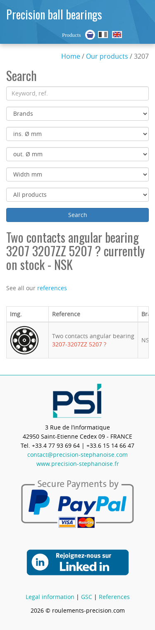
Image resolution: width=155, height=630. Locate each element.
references (52, 288)
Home (70, 56)
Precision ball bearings (54, 14)
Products (71, 35)
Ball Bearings (117, 34)
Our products (107, 56)
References (114, 597)
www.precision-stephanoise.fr (77, 464)
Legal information (50, 597)
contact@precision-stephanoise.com (77, 454)
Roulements (103, 34)
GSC (86, 597)
